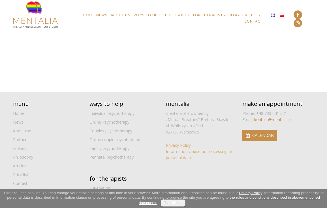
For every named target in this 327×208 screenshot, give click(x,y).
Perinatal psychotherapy (111, 157)
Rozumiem (173, 203)
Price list (252, 14)
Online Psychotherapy (109, 122)
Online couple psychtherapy (114, 139)
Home (87, 14)
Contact (253, 21)
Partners (21, 139)
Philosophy (177, 14)
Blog (233, 14)
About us (121, 14)
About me (22, 130)
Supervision (99, 188)
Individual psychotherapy (111, 113)
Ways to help (148, 14)
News (102, 14)
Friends (19, 148)
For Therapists (209, 14)
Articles (19, 165)
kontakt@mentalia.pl (273, 119)
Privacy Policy (178, 145)
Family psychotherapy (109, 148)
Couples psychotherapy (110, 130)
